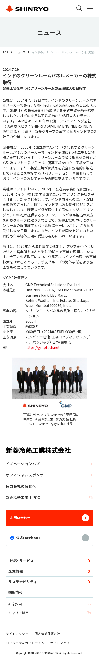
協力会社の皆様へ (49, 486)
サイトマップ (60, 643)
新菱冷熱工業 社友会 (49, 497)
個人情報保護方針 (47, 633)
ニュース (20, 52)
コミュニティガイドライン (25, 643)
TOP (5, 52)
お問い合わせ (49, 517)
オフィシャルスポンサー (49, 474)
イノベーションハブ (49, 463)
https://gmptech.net (42, 347)
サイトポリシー (17, 633)
